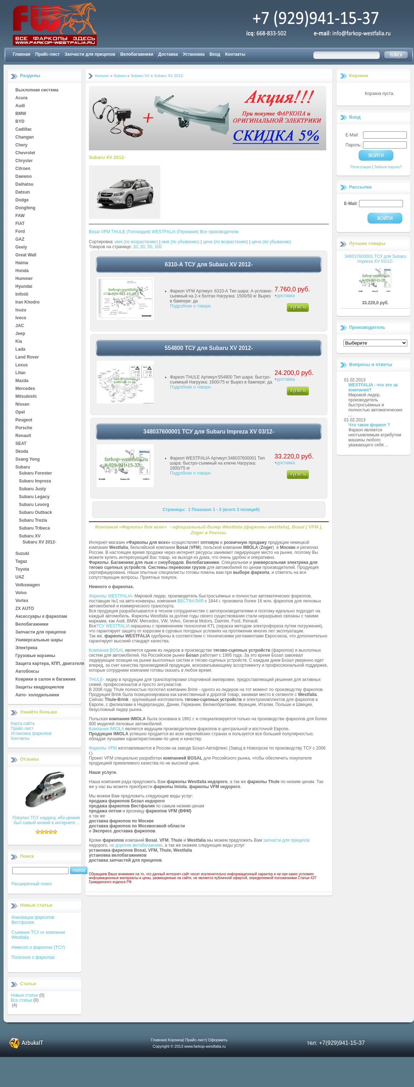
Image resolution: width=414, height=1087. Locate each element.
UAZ (19, 577)
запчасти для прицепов (286, 840)
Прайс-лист (47, 54)
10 (135, 246)
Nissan (22, 404)
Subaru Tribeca (34, 528)
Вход (214, 54)
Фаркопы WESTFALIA (110, 595)
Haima (21, 263)
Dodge (22, 200)
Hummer (24, 279)
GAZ (19, 239)
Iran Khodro (27, 302)
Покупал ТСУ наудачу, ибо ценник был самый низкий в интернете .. (46, 820)
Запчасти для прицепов (90, 54)
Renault (23, 436)
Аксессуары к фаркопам (41, 617)
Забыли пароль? (388, 167)
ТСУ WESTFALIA (113, 625)
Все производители (219, 231)
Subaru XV (30, 536)
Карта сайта (23, 723)
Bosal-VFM (99, 231)
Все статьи (21, 1000)
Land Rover (27, 357)
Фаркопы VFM (103, 748)
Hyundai (23, 287)
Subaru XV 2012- (39, 542)
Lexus (21, 365)
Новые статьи (24, 995)
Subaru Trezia (33, 521)
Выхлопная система (36, 90)
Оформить (217, 1040)
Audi (20, 106)
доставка (286, 295)
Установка (194, 54)
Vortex (21, 601)
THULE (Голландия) (130, 231)
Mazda (22, 381)
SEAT (20, 444)
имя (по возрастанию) (136, 241)
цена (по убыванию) (271, 241)
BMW (20, 114)
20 (142, 246)
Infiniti (21, 294)
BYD (19, 122)
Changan (24, 137)
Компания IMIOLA (106, 728)
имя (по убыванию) (181, 241)
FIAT (20, 224)
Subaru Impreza (35, 481)
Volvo (21, 593)
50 (149, 246)
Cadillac (23, 129)
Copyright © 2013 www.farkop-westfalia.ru (189, 1046)
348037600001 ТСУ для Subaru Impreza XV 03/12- (375, 259)
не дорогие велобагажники (136, 845)
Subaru (22, 467)
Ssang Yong (27, 459)
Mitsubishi (25, 397)
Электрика (26, 648)
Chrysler (24, 161)
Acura (21, 98)
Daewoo (23, 177)
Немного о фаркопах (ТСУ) (38, 947)
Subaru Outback (35, 513)
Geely (21, 247)
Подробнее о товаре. (191, 306)
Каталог (102, 76)
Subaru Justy (32, 489)
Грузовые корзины (35, 656)
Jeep (20, 334)
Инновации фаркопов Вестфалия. (32, 920)
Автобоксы (27, 672)
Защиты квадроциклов (39, 687)
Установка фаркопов (31, 733)
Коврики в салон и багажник (45, 679)
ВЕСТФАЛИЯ (190, 600)
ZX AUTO (24, 609)
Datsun (22, 192)
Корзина (358, 75)
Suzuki (22, 554)
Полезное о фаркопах (33, 957)
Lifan (20, 373)
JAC (19, 326)
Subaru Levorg (34, 505)
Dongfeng (25, 208)
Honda (22, 271)
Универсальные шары (39, 640)
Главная (21, 54)
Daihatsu (24, 184)
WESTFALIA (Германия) (175, 231)
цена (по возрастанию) (225, 241)
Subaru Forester (35, 473)
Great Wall (25, 255)
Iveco (20, 318)
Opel (20, 412)
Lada (20, 349)
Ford (20, 232)
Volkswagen (27, 585)
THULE (96, 679)
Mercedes (25, 389)
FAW (20, 216)
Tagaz (21, 562)
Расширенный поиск (31, 883)
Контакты (235, 54)
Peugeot (23, 420)
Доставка (168, 54)
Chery (21, 145)
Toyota (22, 569)
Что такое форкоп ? (369, 424)
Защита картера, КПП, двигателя (49, 664)
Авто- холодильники (37, 695)
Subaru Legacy (34, 497)
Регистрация (360, 167)
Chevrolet (25, 153)
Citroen (22, 169)
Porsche (23, 428)
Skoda (21, 452)
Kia (18, 342)
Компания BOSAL (106, 650)
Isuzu (20, 310)
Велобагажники (136, 54)
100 (158, 246)
